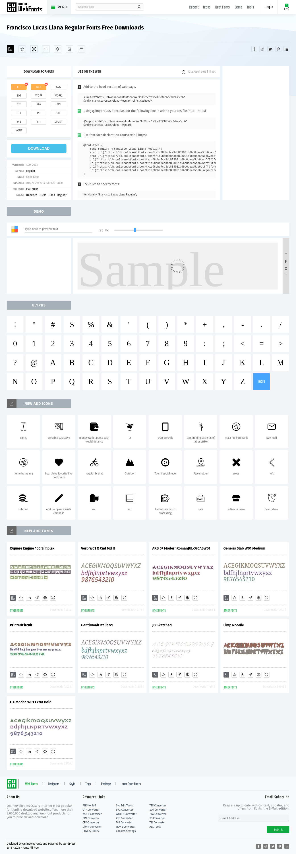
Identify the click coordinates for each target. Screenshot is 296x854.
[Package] (57, 49)
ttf (19, 86)
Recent (194, 7)
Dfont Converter (92, 826)
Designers (53, 784)
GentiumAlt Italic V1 (97, 625)
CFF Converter (91, 822)
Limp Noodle (234, 625)
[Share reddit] (262, 49)
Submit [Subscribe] (278, 829)
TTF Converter (157, 805)
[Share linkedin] (286, 49)
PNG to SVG (89, 805)
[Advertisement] (255, 133)
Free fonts (27, 7)
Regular (30, 170)
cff (58, 113)
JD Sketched (162, 625)
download (39, 148)
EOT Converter (157, 809)
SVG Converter (124, 809)
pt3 (19, 113)
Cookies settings (126, 831)
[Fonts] (81, 49)
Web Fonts (31, 784)
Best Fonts (222, 7)
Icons (207, 7)
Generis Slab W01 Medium (244, 548)
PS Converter (157, 818)
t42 (19, 121)
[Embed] (45, 598)
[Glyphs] (46, 49)
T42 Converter (124, 822)
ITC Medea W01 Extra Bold (31, 702)
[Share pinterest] (278, 49)
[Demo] (34, 49)
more (261, 381)
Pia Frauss (32, 189)
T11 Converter (157, 822)
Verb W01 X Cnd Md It (98, 548)
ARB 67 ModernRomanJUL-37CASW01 (181, 548)
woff (38, 95)
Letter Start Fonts (131, 784)
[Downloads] (29, 598)
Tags (88, 784)
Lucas (42, 195)
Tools (250, 7)
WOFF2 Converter (126, 814)
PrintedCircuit (21, 625)
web (38, 86)
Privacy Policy (91, 831)
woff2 (59, 95)
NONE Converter (125, 826)
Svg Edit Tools (124, 805)
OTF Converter (91, 809)
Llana (51, 195)
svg (58, 86)
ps (38, 113)
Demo (238, 7)
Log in (269, 7)
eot (19, 95)
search (139, 7)
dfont (58, 121)
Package (106, 784)
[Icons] (69, 49)
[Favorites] (22, 49)
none (18, 130)
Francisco (31, 195)
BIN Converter (91, 818)
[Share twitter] (270, 49)
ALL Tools (155, 826)
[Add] (10, 49)
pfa (39, 104)
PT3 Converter (124, 818)
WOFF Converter (92, 814)
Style (72, 784)
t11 (38, 121)
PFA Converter (157, 814)
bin (58, 104)
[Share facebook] (254, 49)
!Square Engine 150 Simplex (32, 548)
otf (19, 104)
